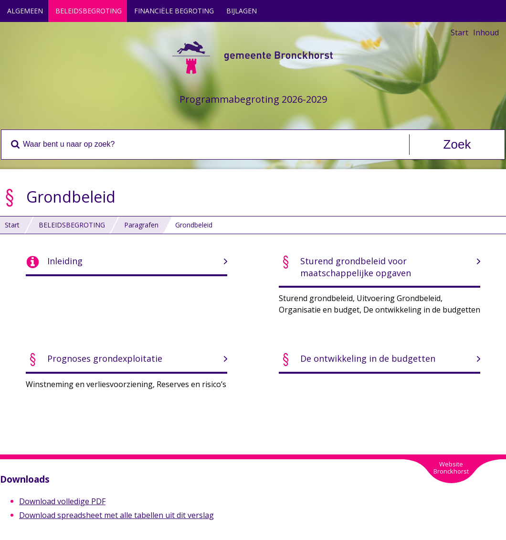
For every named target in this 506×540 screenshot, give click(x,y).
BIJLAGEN (241, 10)
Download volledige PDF (62, 501)
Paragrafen (141, 224)
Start (459, 32)
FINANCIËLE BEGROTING (174, 10)
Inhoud (486, 32)
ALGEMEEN (25, 10)
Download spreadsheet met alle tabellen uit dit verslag (116, 515)
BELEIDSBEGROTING (88, 10)
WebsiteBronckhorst (451, 467)
